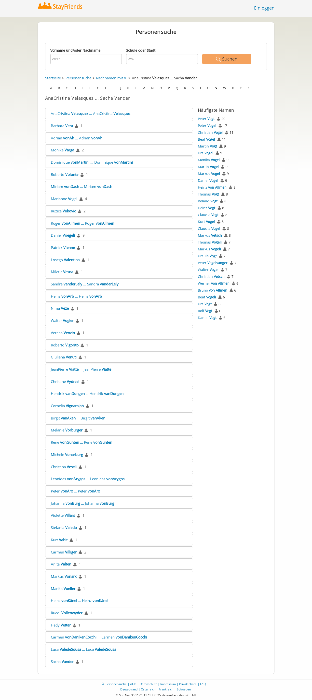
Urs (205, 153)
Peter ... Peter (75, 491)
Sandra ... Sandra (85, 284)
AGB (133, 684)
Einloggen (264, 8)
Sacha (62, 661)
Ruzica (63, 211)
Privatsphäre (188, 684)
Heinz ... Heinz (76, 296)
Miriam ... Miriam (81, 186)
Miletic (62, 271)
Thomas (208, 194)
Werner (214, 283)
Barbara (62, 125)
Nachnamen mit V (111, 77)
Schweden (184, 689)
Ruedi (66, 612)
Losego (65, 259)
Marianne (64, 198)
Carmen (64, 552)
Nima (60, 308)
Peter (206, 118)
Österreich (148, 689)
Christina (64, 466)
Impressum (168, 684)
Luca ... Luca (83, 649)
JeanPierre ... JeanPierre (81, 369)
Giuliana (64, 357)
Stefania (64, 527)
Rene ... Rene (81, 442)
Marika (63, 588)
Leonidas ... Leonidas (87, 478)
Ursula (207, 256)
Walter (62, 320)
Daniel (63, 235)
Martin (207, 146)
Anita (61, 564)
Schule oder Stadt (140, 50)
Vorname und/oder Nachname (75, 50)
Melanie (66, 430)
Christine (65, 381)
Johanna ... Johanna (82, 503)
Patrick (63, 247)
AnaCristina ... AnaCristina (90, 113)
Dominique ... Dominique (92, 162)
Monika (62, 149)
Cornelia (67, 405)
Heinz (212, 187)
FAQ (203, 684)
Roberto (64, 174)
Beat (206, 139)
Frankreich (166, 689)
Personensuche (78, 77)
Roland (207, 201)
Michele (67, 454)
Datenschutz (148, 684)
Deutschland (128, 689)
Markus (64, 576)
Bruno (212, 290)
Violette (63, 515)
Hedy (61, 625)
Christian (210, 132)
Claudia (208, 214)
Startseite (53, 77)
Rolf (205, 310)
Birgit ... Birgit (78, 418)
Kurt (59, 539)
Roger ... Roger (82, 223)
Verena (63, 332)
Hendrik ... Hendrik (87, 393)
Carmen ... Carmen (99, 637)
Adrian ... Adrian (76, 137)
